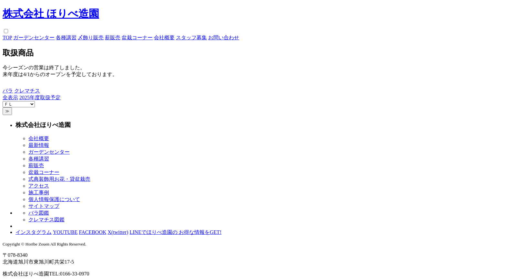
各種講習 (66, 37)
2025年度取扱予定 (40, 97)
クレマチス (27, 90)
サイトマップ (43, 206)
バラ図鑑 (38, 213)
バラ (8, 90)
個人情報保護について (54, 199)
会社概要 (164, 37)
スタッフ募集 (191, 37)
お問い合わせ (223, 37)
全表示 (10, 97)
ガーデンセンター (34, 37)
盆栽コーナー (137, 37)
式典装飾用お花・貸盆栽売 (59, 179)
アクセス (38, 185)
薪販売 (112, 37)
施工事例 (38, 192)
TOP (7, 37)
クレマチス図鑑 (46, 219)
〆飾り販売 (91, 37)
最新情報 (38, 145)
